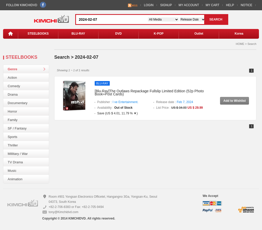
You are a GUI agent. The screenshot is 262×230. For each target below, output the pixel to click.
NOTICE (246, 5)
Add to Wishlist (234, 101)
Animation (15, 179)
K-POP (158, 33)
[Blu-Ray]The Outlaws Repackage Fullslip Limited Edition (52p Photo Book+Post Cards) (149, 92)
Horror (12, 111)
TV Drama (15, 162)
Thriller (13, 145)
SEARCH (215, 19)
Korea (239, 33)
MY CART (213, 5)
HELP (230, 5)
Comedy (14, 86)
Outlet (198, 33)
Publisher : (117, 102)
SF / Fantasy (17, 128)
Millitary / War (18, 154)
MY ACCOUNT (189, 5)
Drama (13, 94)
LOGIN (149, 5)
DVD (118, 33)
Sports (12, 137)
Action (12, 77)
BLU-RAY (78, 33)
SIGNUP (166, 5)
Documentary (17, 103)
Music (12, 171)
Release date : (174, 102)
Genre (12, 69)
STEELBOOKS (38, 33)
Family (12, 120)
